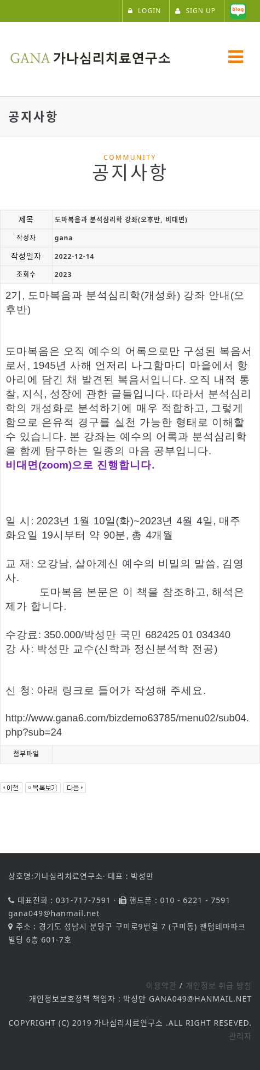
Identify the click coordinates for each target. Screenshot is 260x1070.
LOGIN (144, 10)
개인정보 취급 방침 (219, 985)
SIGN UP (195, 10)
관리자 (240, 1036)
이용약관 (161, 985)
